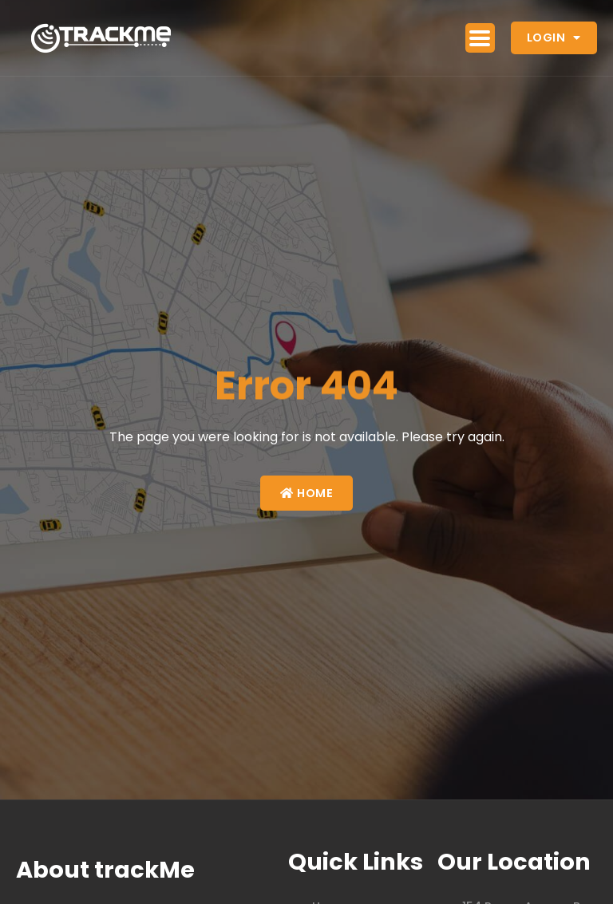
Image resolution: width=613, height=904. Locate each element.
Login (554, 37)
